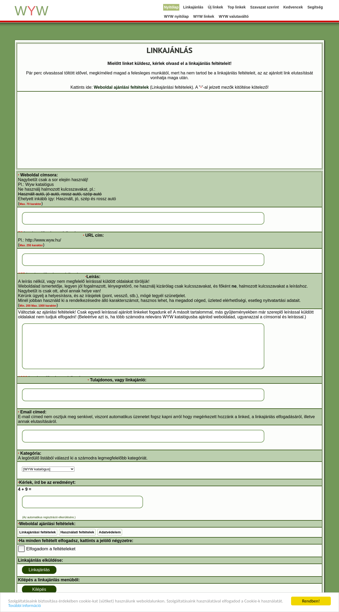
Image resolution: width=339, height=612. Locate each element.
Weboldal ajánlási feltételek (121, 87)
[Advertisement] (169, 130)
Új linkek (215, 7)
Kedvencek (293, 7)
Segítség (315, 7)
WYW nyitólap (176, 16)
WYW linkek (203, 16)
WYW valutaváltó (234, 16)
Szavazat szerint (264, 7)
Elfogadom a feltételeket (50, 548)
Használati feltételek (77, 532)
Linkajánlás (193, 7)
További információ (24, 605)
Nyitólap (171, 7)
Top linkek (237, 7)
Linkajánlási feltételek (37, 532)
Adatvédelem (110, 532)
